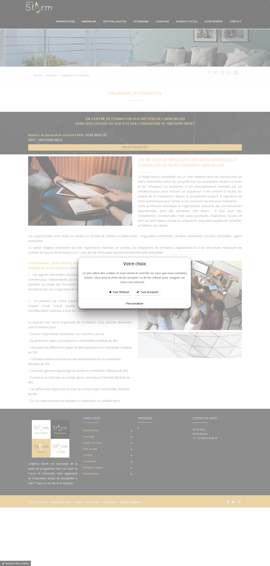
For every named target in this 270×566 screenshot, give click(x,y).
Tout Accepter (147, 292)
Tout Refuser (119, 292)
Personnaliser (135, 303)
